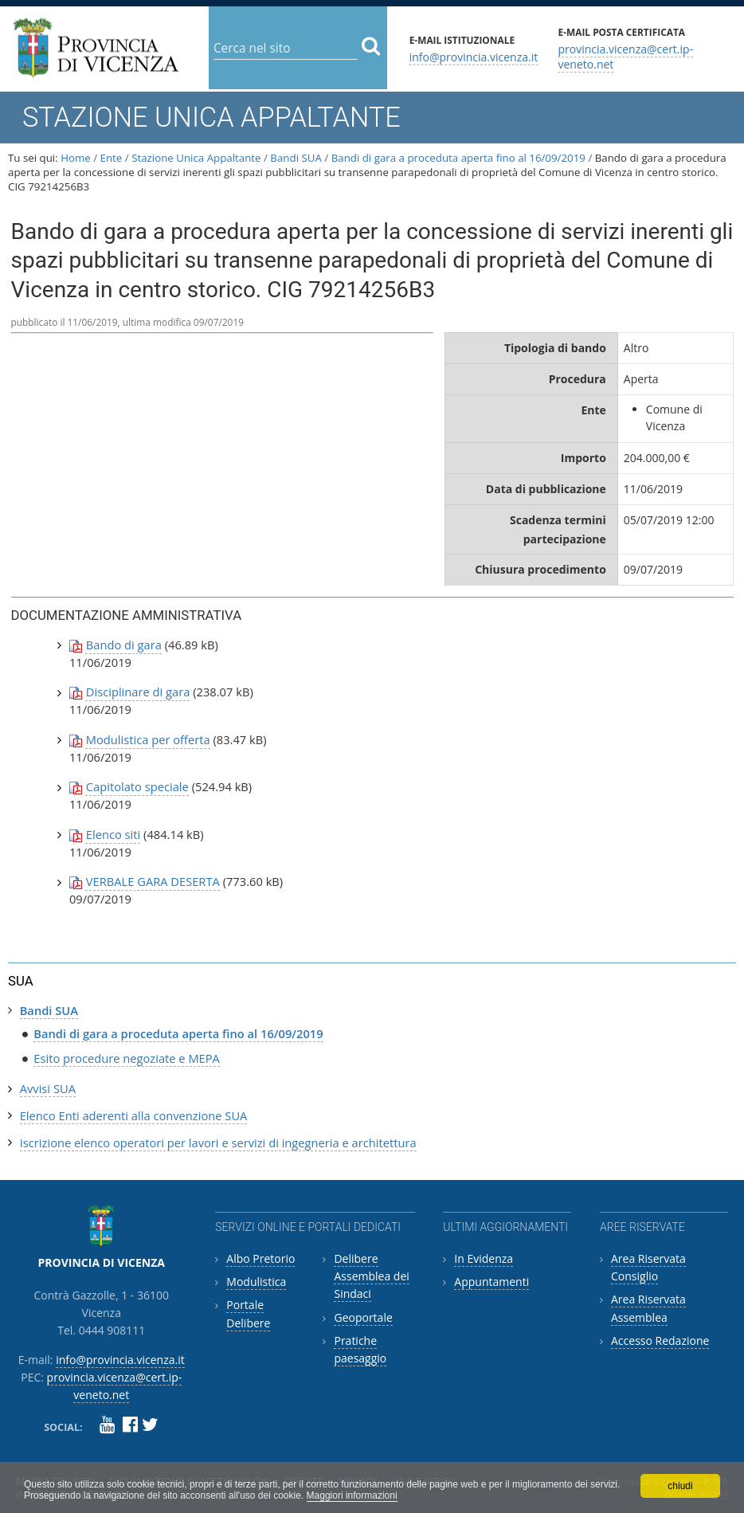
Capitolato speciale (137, 786)
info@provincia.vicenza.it (473, 56)
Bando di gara (124, 645)
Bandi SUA (295, 158)
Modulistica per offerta (148, 739)
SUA (20, 981)
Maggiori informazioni (352, 1495)
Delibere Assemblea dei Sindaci (371, 1276)
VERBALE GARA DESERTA (153, 881)
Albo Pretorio (260, 1258)
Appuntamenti (491, 1281)
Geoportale (363, 1317)
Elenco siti (113, 834)
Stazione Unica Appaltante (195, 158)
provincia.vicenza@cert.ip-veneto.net (625, 56)
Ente (111, 158)
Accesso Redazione (660, 1340)
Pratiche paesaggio (360, 1349)
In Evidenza (483, 1258)
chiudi (680, 1485)
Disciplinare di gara (138, 692)
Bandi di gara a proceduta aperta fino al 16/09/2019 (458, 158)
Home (76, 158)
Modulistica (256, 1281)
